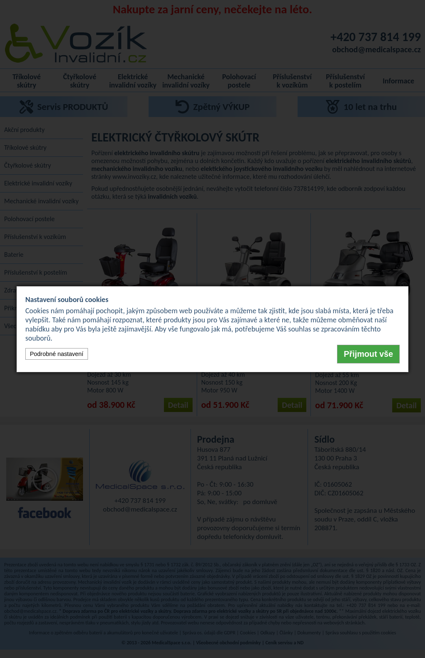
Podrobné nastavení (56, 354)
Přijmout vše (368, 353)
